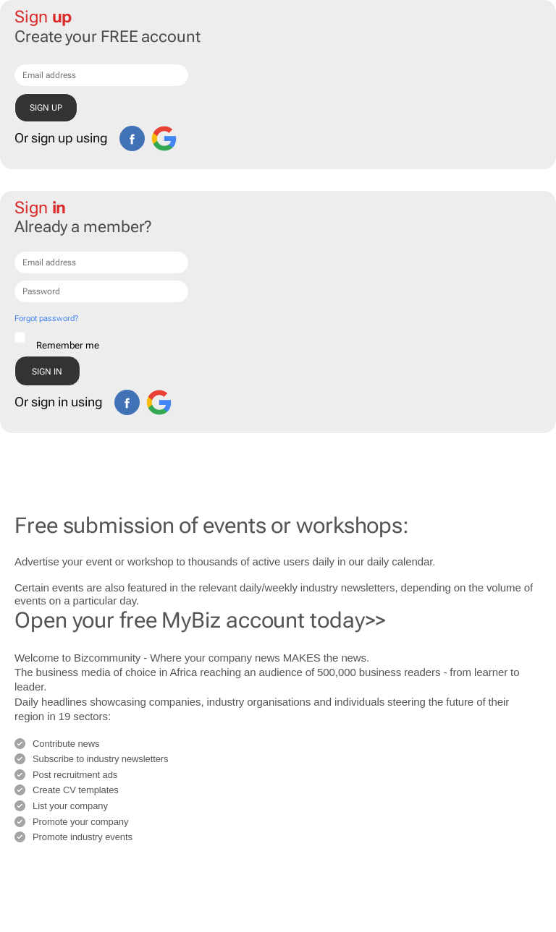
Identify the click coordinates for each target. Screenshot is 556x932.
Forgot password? (45, 318)
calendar (412, 561)
